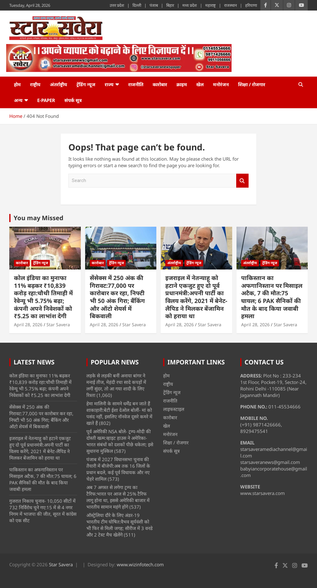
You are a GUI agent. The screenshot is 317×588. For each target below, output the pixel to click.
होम (17, 84)
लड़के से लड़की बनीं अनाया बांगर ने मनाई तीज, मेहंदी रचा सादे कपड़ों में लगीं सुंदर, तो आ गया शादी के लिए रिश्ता (116, 385)
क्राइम (181, 84)
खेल (200, 84)
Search (242, 181)
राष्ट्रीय (35, 84)
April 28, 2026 (28, 324)
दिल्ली (136, 5)
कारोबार (160, 84)
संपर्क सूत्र (73, 100)
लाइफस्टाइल (173, 409)
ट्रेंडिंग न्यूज (85, 84)
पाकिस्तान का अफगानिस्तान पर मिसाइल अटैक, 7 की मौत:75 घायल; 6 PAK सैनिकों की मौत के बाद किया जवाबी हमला (271, 297)
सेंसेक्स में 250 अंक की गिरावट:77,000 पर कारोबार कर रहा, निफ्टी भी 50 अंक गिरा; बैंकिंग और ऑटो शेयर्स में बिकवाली (117, 297)
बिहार (170, 5)
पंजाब (154, 5)
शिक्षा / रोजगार (251, 84)
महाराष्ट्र (210, 5)
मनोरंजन (221, 84)
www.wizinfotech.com (140, 564)
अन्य (18, 100)
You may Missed (38, 218)
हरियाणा (251, 5)
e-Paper (46, 100)
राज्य (109, 84)
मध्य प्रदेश (189, 5)
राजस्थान (230, 5)
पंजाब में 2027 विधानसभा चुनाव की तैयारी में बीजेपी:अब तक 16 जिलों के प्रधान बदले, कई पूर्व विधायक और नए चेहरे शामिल (118, 469)
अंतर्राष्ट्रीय (58, 84)
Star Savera (58, 324)
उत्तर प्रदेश (117, 5)
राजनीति (135, 84)
